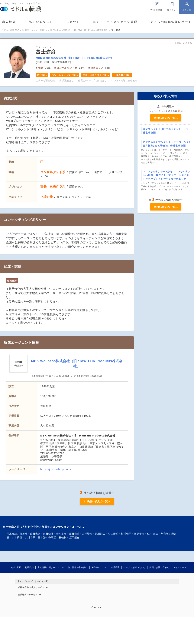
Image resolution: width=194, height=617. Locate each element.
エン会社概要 (14, 567)
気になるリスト (41, 21)
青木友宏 (61, 533)
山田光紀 (35, 533)
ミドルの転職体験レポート (171, 21)
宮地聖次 (87, 533)
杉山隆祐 (113, 533)
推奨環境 (115, 567)
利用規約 (29, 567)
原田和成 (74, 533)
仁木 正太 (152, 533)
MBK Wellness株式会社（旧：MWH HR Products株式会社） (75, 57)
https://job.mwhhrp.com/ (55, 469)
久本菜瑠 (17, 537)
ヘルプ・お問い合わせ (134, 567)
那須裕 (23, 533)
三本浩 (42, 537)
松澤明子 (126, 533)
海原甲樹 (139, 533)
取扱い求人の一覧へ (166, 118)
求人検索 (9, 21)
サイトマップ (179, 567)
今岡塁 (52, 537)
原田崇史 (74, 537)
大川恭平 (30, 537)
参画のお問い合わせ (159, 567)
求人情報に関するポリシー (50, 567)
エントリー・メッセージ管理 (115, 21)
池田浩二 (100, 533)
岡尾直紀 (12, 533)
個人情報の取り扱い (78, 567)
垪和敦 (165, 533)
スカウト (73, 21)
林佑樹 (62, 537)
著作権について (99, 567)
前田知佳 (48, 533)
